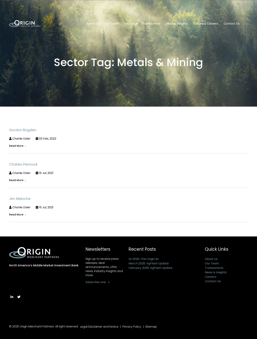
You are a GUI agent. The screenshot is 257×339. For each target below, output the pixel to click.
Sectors (129, 24)
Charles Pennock (23, 164)
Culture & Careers (205, 24)
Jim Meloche (20, 198)
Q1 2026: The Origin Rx (143, 259)
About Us (93, 24)
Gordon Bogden (22, 130)
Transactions (151, 24)
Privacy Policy (131, 327)
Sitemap (151, 327)
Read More (16, 146)
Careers (210, 277)
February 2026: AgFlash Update (150, 268)
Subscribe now (95, 282)
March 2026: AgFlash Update (148, 263)
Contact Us (232, 24)
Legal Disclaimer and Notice (99, 327)
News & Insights (177, 24)
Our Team (112, 24)
